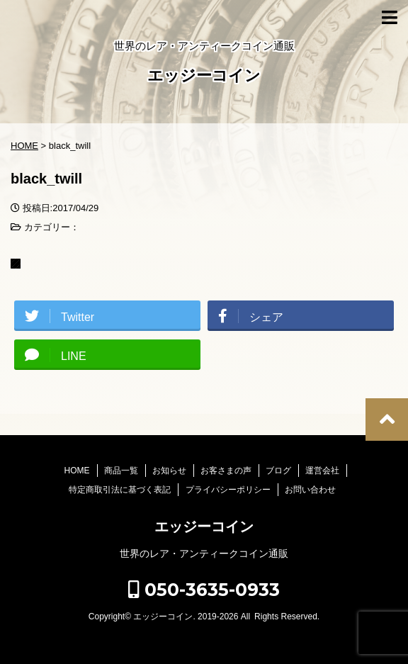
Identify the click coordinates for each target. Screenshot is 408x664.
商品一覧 (121, 471)
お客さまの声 (225, 471)
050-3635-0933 (204, 589)
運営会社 (322, 471)
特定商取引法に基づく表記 (120, 490)
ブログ (278, 471)
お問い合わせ (310, 490)
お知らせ (169, 471)
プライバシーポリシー (228, 490)
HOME (77, 471)
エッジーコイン (204, 77)
